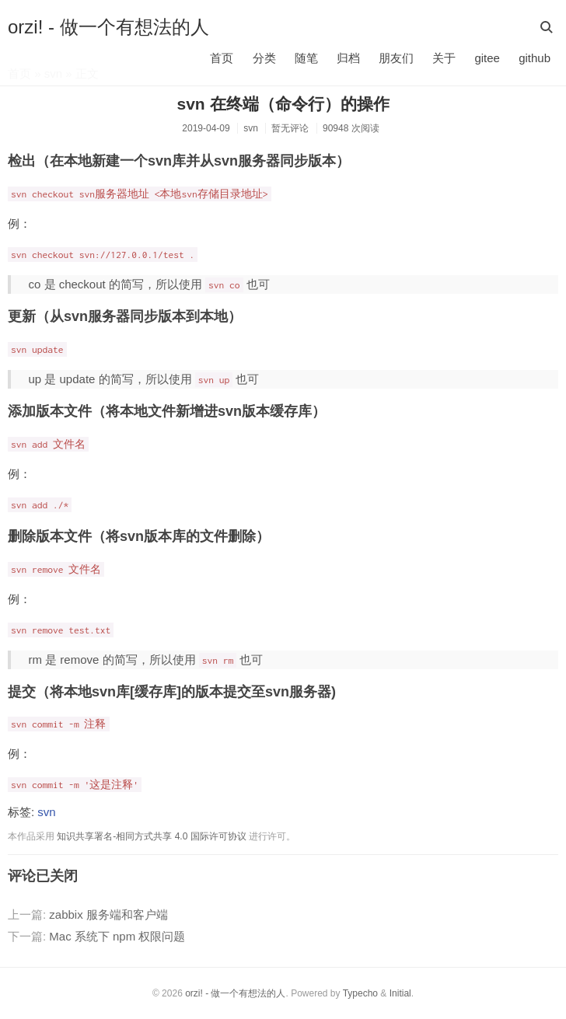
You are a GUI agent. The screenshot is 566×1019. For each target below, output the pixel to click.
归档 (348, 58)
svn (250, 128)
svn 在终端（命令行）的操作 (282, 104)
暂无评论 (290, 128)
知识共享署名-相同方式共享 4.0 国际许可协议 (151, 836)
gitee (487, 58)
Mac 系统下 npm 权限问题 (117, 936)
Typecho (360, 993)
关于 (444, 58)
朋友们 (396, 58)
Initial (400, 993)
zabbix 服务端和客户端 (108, 914)
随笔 (306, 58)
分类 (264, 58)
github (534, 58)
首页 (221, 58)
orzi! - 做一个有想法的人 (108, 26)
